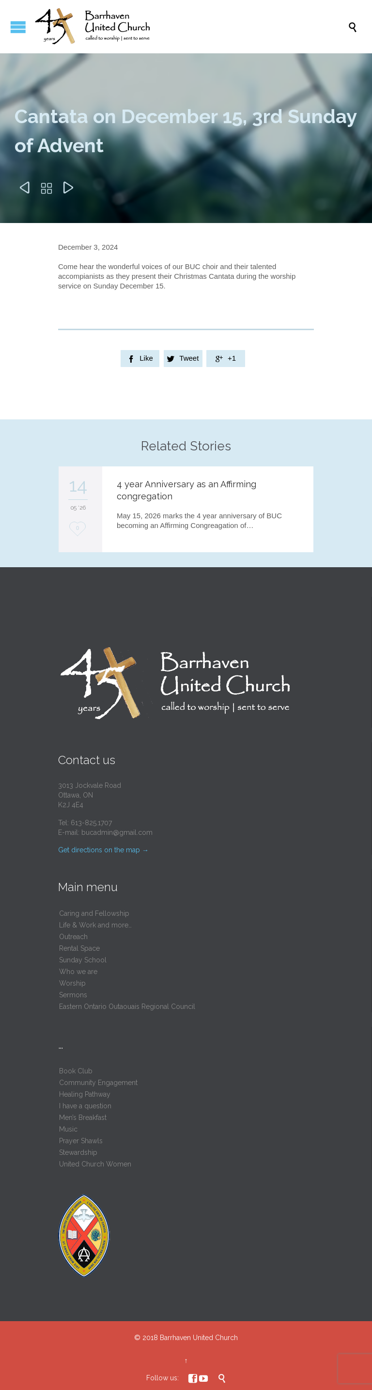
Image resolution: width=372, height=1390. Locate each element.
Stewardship (78, 1152)
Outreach (73, 937)
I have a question (85, 1106)
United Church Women (95, 1164)
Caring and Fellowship (94, 913)
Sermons (73, 995)
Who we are (78, 971)
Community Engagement (98, 1082)
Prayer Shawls (81, 1141)
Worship (72, 983)
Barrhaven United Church (199, 1338)
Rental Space (79, 948)
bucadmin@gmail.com (117, 832)
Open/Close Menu (18, 26)
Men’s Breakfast (83, 1117)
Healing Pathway (84, 1094)
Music (68, 1129)
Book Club (76, 1071)
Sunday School (83, 960)
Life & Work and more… (95, 925)
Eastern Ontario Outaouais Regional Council (127, 1006)
